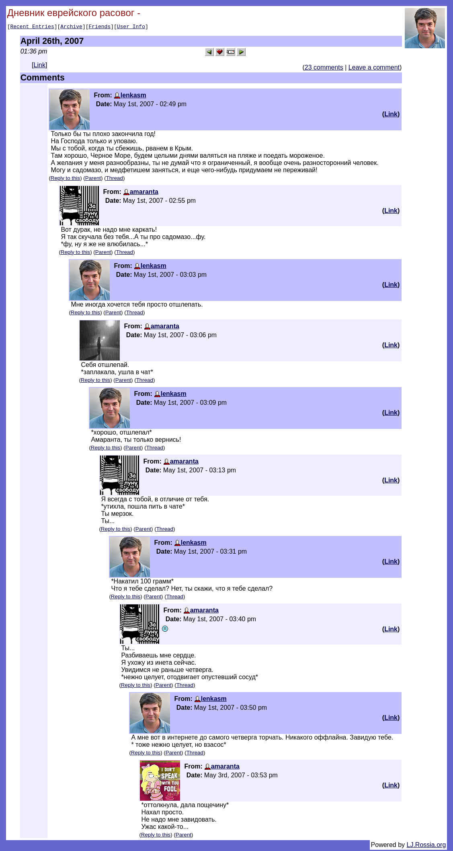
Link (39, 66)
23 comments (324, 68)
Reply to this (65, 179)
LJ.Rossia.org (426, 846)
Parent (93, 179)
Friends (100, 27)
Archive (71, 27)
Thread (114, 179)
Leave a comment (374, 68)
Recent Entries (32, 27)
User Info (131, 27)
